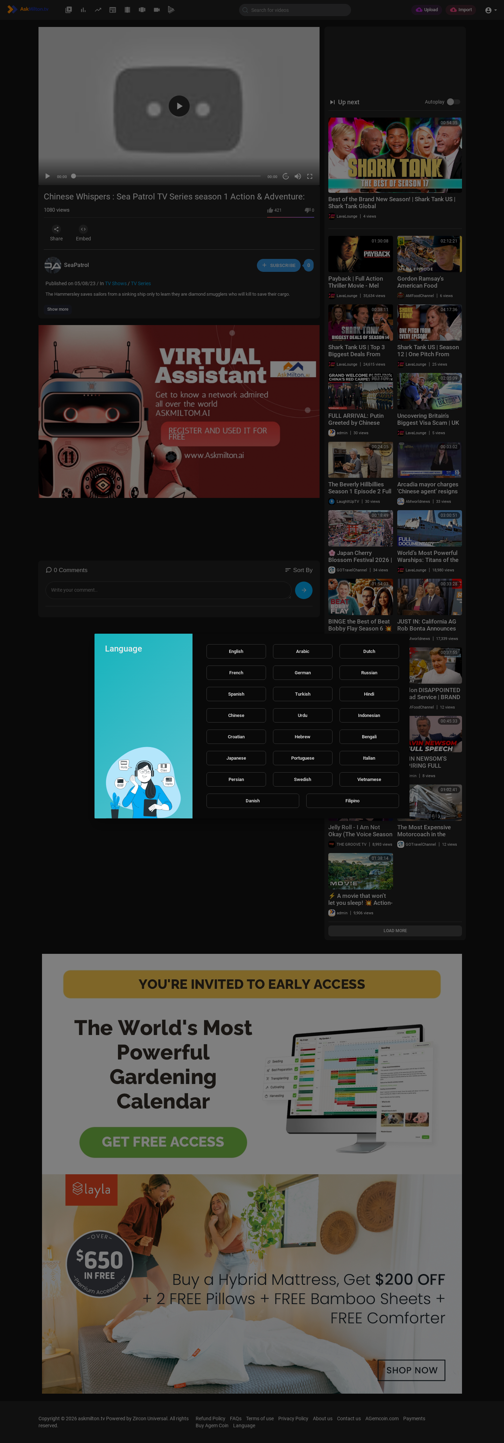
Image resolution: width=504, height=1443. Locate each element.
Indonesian (369, 715)
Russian (369, 672)
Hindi (369, 694)
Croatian (236, 736)
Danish (253, 800)
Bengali (369, 736)
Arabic (302, 651)
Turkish (302, 694)
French (236, 672)
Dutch (369, 651)
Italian (369, 758)
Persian (236, 779)
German (303, 672)
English (236, 651)
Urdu (302, 715)
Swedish (302, 779)
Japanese (236, 758)
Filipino (352, 800)
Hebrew (302, 736)
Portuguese (302, 758)
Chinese (236, 715)
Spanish (236, 694)
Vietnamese (369, 779)
